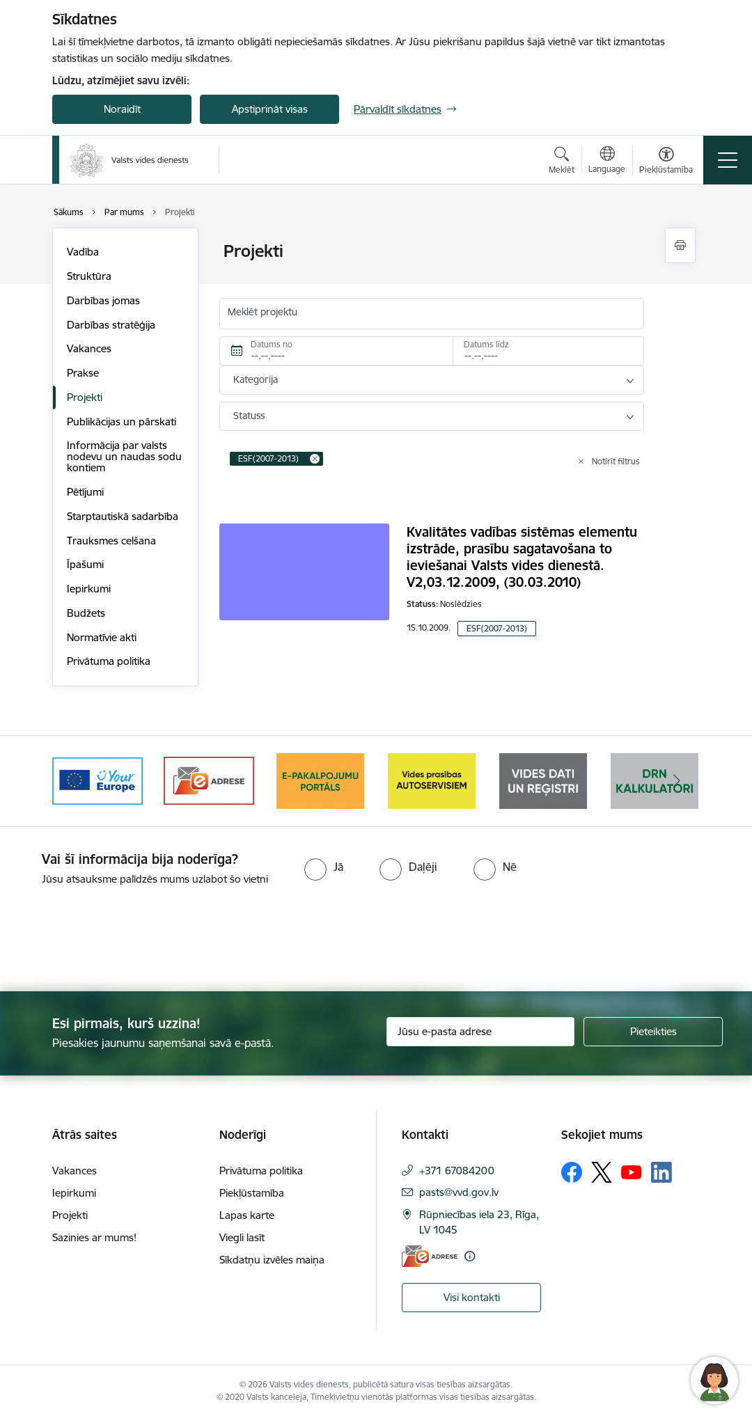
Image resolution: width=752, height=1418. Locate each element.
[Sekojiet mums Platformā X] (601, 1172)
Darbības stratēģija (111, 324)
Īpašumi (85, 564)
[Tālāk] (676, 781)
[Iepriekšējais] (75, 781)
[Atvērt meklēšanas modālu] (561, 162)
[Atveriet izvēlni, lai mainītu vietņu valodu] (606, 161)
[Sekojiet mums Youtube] (631, 1171)
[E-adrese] (429, 1256)
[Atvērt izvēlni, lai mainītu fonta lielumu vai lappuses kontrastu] (666, 162)
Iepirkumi (89, 588)
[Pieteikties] (653, 1031)
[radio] (323, 866)
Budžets (86, 613)
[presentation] (116, 940)
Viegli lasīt (242, 1237)
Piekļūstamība (251, 1192)
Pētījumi (85, 491)
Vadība (83, 251)
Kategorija (255, 379)
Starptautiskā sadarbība (122, 516)
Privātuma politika (108, 661)
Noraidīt (122, 109)
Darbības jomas (103, 300)
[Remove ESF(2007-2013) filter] (315, 459)
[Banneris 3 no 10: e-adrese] (320, 780)
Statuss (249, 415)
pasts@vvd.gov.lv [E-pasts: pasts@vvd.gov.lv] (459, 1192)
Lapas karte (246, 1215)
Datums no (271, 344)
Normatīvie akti (101, 637)
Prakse (83, 372)
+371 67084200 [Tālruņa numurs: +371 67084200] (456, 1170)
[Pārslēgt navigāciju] (727, 160)
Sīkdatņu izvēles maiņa (271, 1259)
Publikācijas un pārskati (121, 421)
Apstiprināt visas (270, 109)
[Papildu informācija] (469, 1256)
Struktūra (89, 276)
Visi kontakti (472, 1297)
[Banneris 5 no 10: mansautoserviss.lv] (543, 780)
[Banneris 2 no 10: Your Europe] (209, 780)
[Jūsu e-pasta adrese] (480, 1031)
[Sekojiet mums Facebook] (571, 1172)
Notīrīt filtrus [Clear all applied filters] (616, 461)
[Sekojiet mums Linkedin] (661, 1172)
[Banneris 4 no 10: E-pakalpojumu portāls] (432, 780)
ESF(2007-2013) (497, 628)
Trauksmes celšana (111, 540)
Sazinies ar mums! (94, 1237)
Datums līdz (486, 344)
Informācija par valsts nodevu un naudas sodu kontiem (124, 456)
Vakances (89, 348)
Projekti (84, 397)
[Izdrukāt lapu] (680, 245)
